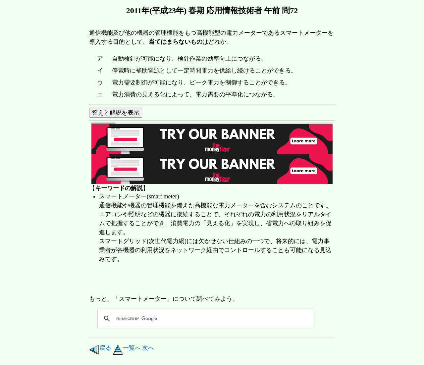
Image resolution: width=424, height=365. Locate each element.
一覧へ (127, 347)
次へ (148, 347)
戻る (100, 347)
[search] (204, 319)
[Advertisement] (209, 279)
